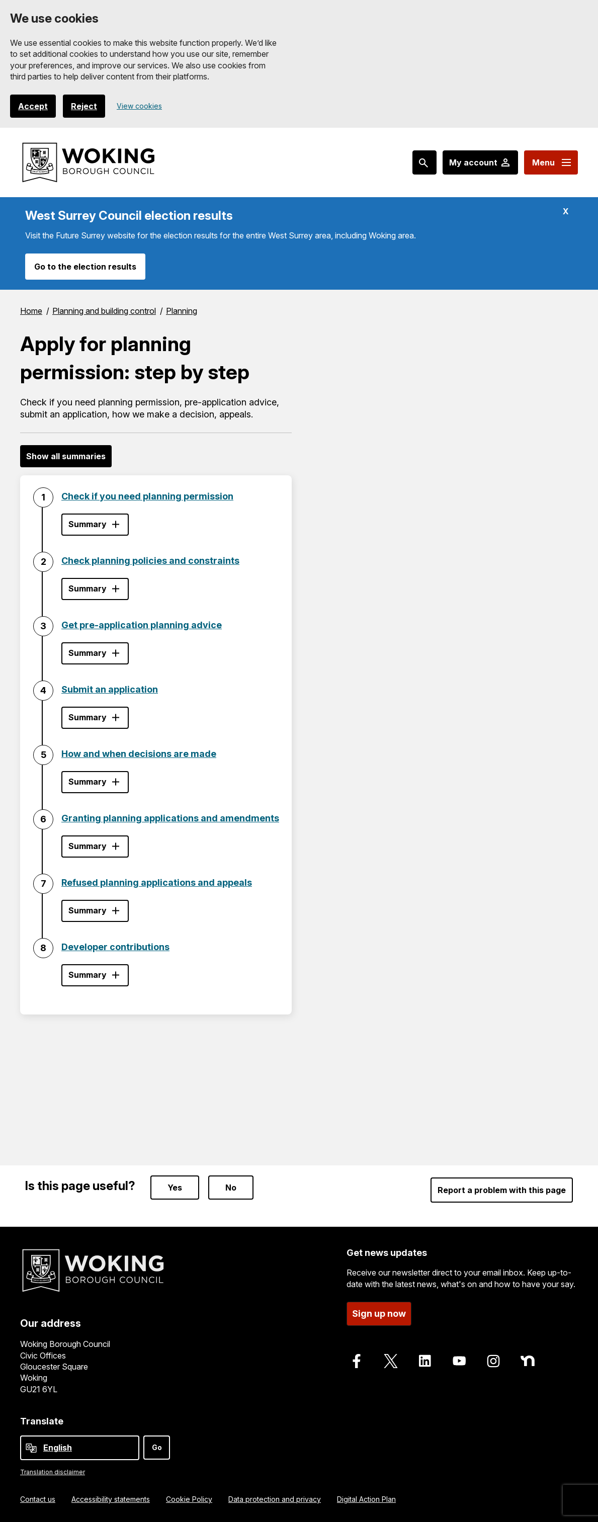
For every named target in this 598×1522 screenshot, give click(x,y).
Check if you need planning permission (147, 496)
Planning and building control (104, 311)
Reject (84, 106)
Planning (181, 311)
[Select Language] (79, 1444)
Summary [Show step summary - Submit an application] (87, 717)
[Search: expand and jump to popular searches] (424, 162)
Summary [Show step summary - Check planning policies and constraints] (87, 588)
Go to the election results (85, 267)
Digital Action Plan (366, 1496)
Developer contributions (115, 947)
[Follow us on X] (391, 1358)
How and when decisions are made (138, 753)
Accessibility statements (110, 1496)
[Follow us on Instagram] (493, 1358)
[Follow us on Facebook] (357, 1358)
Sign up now (379, 1310)
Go (157, 1444)
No (230, 1184)
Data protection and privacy (274, 1496)
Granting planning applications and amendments (170, 818)
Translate (41, 1418)
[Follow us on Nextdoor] (528, 1358)
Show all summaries (66, 456)
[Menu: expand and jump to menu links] (551, 162)
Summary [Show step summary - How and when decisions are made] (87, 782)
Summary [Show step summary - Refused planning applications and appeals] (87, 910)
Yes (174, 1184)
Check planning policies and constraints (150, 560)
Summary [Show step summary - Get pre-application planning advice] (87, 653)
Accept (33, 106)
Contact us (37, 1496)
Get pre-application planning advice (141, 625)
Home (31, 311)
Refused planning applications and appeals (156, 882)
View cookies (139, 106)
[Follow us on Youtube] (459, 1358)
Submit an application (109, 689)
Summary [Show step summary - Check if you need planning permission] (87, 524)
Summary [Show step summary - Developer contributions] (87, 975)
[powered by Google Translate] (31, 1445)
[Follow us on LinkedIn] (425, 1358)
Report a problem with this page (502, 1187)
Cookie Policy (189, 1496)
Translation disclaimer (52, 1469)
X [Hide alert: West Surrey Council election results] (566, 211)
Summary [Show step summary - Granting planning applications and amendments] (87, 846)
